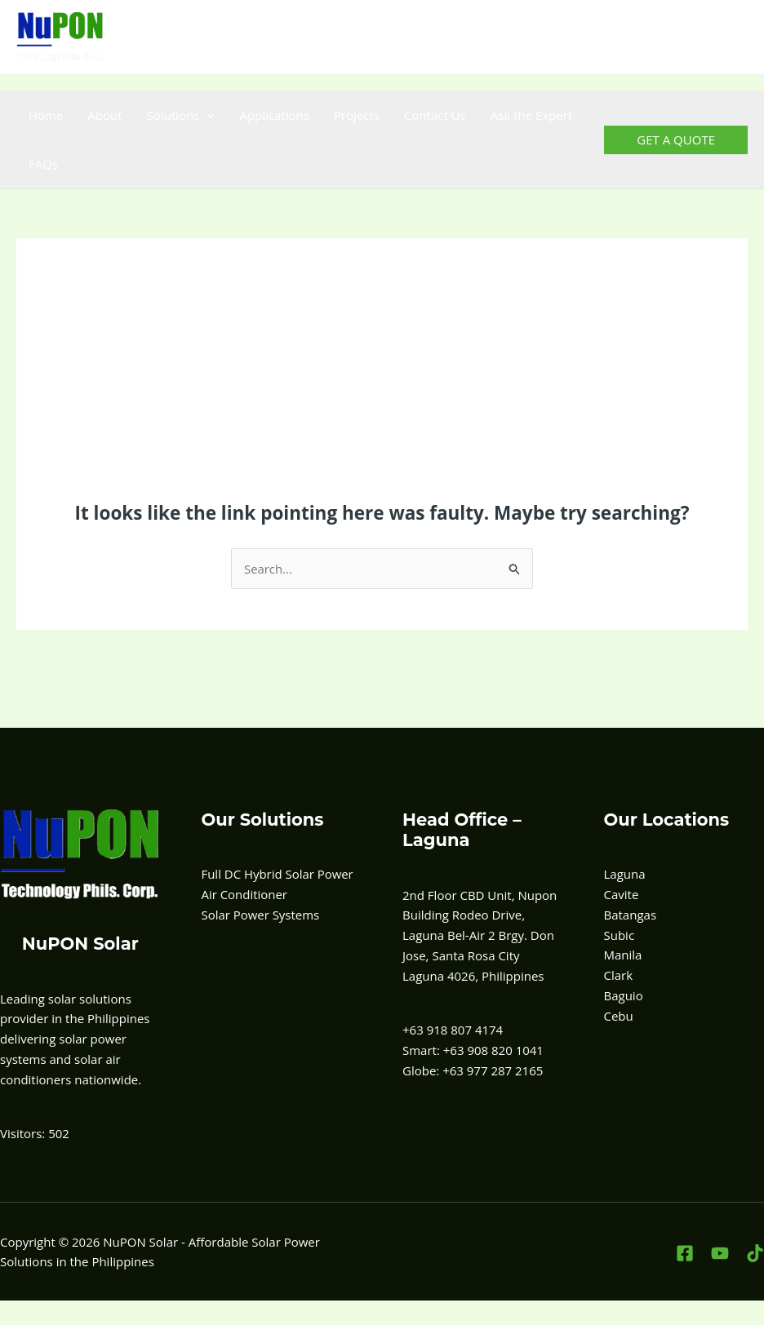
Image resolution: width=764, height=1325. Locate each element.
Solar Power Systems (261, 914)
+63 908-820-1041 (474, 37)
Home (46, 115)
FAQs (43, 164)
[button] (207, 115)
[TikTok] (737, 37)
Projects (357, 115)
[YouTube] (701, 37)
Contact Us (435, 115)
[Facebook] (665, 37)
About (104, 115)
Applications (274, 115)
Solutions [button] (181, 115)
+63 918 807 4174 (359, 37)
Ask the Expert (532, 115)
